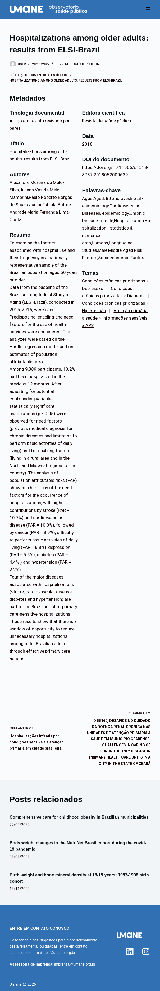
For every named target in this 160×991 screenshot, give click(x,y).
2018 (87, 144)
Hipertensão (94, 310)
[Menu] (148, 9)
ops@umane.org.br (59, 952)
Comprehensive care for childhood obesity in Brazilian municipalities (79, 817)
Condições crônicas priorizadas (113, 281)
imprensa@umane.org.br (74, 964)
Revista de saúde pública (77, 64)
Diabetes (136, 295)
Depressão (92, 288)
